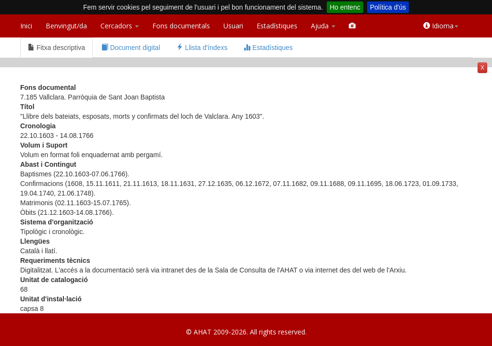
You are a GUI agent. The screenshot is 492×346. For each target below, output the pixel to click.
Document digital (130, 47)
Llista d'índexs (201, 47)
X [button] (482, 67)
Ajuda (323, 25)
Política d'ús (388, 7)
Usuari (233, 25)
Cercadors (119, 25)
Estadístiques (277, 25)
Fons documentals (181, 25)
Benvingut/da (66, 25)
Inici (26, 25)
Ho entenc (345, 7)
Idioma (440, 25)
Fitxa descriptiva (56, 47)
